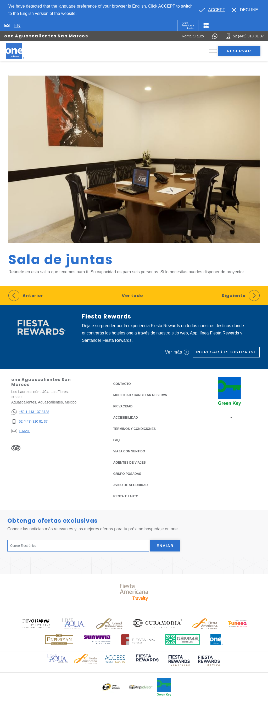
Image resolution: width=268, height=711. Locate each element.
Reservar (239, 51)
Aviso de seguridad (130, 485)
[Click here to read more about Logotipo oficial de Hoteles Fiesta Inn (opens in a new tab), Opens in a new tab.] (138, 639)
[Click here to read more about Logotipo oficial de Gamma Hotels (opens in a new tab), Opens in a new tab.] (182, 639)
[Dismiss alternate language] (245, 10)
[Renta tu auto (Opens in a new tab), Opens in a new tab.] (192, 36)
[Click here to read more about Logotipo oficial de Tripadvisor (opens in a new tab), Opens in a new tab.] (141, 687)
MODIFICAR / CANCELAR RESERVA (140, 395)
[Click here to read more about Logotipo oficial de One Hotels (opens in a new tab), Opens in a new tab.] (216, 639)
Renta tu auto (125, 496)
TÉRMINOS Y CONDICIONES (134, 429)
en (17, 25)
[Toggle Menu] (213, 51)
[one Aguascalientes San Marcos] (21, 51)
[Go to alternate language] (212, 10)
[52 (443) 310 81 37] (30, 422)
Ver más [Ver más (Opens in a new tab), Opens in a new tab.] (177, 352)
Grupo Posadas (127, 474)
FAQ (116, 440)
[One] (206, 25)
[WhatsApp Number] (215, 36)
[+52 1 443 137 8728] (30, 412)
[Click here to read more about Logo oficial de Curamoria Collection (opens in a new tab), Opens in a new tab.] (157, 623)
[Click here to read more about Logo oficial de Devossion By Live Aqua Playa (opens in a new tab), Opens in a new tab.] (36, 623)
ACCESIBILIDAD (125, 417)
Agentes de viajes (129, 462)
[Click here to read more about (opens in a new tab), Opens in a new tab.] (147, 661)
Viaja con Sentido (129, 451)
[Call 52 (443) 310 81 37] (245, 36)
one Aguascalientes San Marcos (46, 36)
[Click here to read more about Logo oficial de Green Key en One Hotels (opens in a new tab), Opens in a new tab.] (164, 687)
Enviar (165, 546)
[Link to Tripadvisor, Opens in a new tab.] (15, 447)
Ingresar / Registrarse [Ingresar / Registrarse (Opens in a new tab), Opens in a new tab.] (226, 352)
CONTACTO (122, 384)
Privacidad (123, 406)
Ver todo (132, 295)
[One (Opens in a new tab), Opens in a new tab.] (187, 25)
